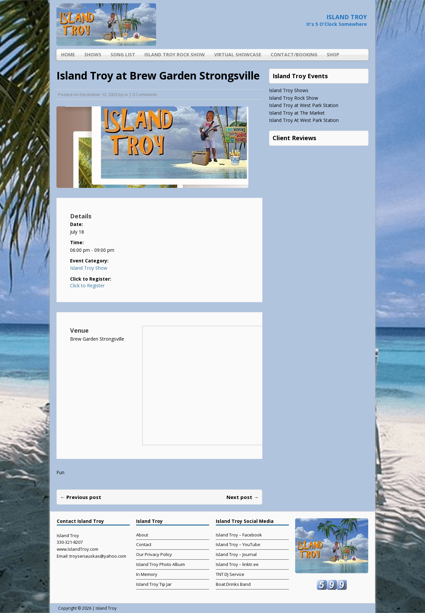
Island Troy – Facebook (239, 535)
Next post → (242, 497)
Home (68, 54)
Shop (333, 54)
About (142, 535)
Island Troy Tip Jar (154, 584)
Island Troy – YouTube (238, 544)
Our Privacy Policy (154, 554)
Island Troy (106, 608)
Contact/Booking (294, 54)
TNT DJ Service (230, 574)
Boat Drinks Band (233, 584)
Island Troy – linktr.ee (237, 564)
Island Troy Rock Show (174, 54)
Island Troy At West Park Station (304, 120)
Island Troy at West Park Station (303, 105)
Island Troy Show (88, 268)
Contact (143, 544)
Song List (123, 54)
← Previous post (80, 497)
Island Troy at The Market (297, 113)
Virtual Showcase (237, 54)
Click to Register (87, 286)
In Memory (146, 574)
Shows (92, 54)
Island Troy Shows (288, 90)
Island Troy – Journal (236, 554)
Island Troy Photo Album (160, 564)
